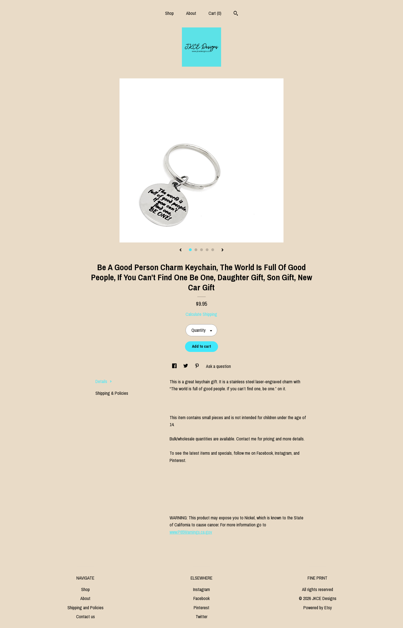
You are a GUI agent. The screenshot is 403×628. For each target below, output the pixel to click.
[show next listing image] (222, 250)
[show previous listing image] (180, 250)
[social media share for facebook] (175, 366)
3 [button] (201, 249)
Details (103, 381)
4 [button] (207, 249)
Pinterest (201, 607)
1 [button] (190, 249)
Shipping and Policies (85, 607)
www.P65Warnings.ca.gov (191, 532)
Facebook (201, 598)
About (191, 13)
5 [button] (212, 249)
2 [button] (196, 249)
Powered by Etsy (317, 607)
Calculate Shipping (201, 314)
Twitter (201, 616)
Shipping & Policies (111, 393)
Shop (169, 13)
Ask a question (218, 366)
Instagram (201, 589)
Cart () (214, 13)
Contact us (85, 616)
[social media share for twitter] (186, 366)
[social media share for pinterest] (197, 366)
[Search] (236, 14)
